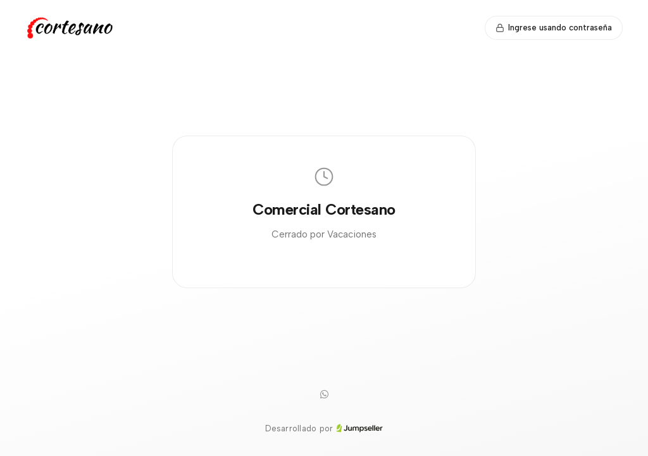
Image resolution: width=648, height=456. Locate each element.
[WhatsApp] (324, 394)
